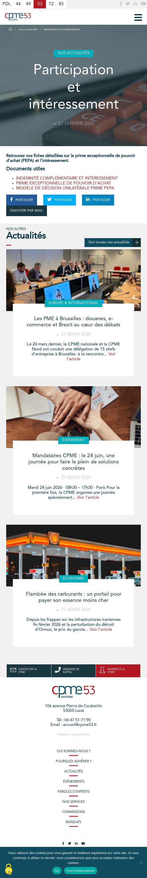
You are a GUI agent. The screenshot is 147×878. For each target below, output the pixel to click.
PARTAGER (21, 199)
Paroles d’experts (73, 791)
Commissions (73, 812)
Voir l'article (88, 497)
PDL (6, 4)
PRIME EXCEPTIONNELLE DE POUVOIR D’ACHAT (63, 183)
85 (61, 4)
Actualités (73, 771)
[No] (140, 862)
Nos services (74, 802)
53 (39, 4)
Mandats (73, 822)
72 (51, 4)
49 (28, 4)
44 (18, 4)
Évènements (73, 781)
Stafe (86, 734)
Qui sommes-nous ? (73, 751)
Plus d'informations (80, 871)
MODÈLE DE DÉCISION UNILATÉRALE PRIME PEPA (65, 188)
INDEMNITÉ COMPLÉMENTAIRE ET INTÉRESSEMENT (67, 178)
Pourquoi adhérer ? (73, 761)
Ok (57, 871)
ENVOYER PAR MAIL (26, 210)
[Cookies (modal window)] (8, 869)
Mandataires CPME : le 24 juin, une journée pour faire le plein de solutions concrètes (73, 462)
